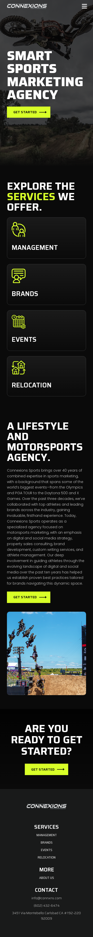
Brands (47, 842)
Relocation (47, 857)
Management (46, 835)
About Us (46, 877)
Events (46, 850)
